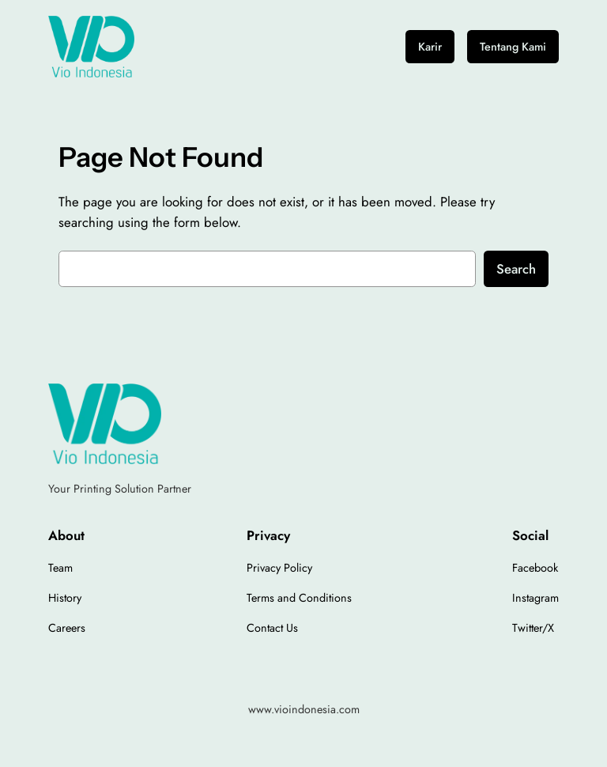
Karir (430, 47)
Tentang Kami (513, 47)
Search (516, 268)
